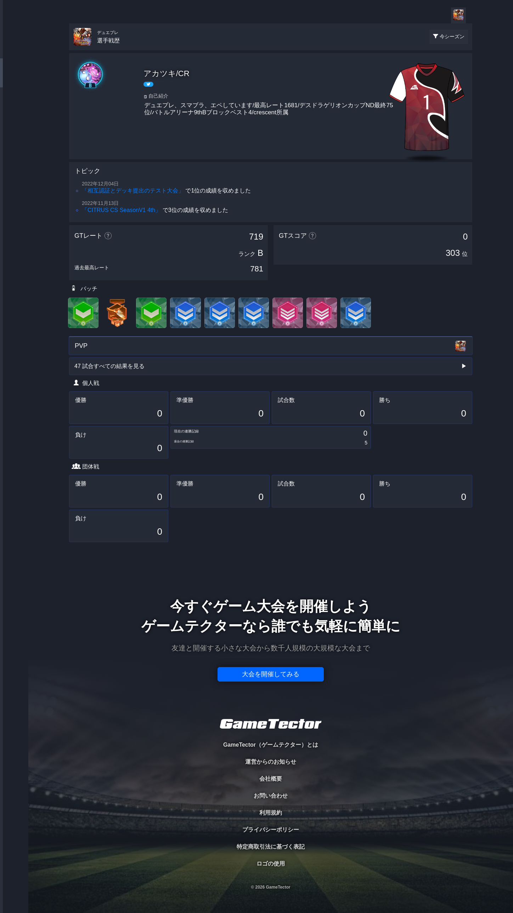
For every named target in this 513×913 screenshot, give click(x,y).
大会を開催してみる (270, 674)
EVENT (14, 166)
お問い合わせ (271, 796)
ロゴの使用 (270, 864)
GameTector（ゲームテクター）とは (270, 745)
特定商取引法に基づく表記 (271, 847)
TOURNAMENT (14, 50)
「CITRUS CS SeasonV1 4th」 (121, 210)
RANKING (14, 137)
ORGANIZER (14, 108)
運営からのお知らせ (270, 762)
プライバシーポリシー (270, 830)
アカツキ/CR (166, 73)
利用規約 (270, 813)
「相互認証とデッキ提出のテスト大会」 (133, 191)
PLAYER (14, 79)
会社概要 (270, 779)
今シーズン (452, 36)
